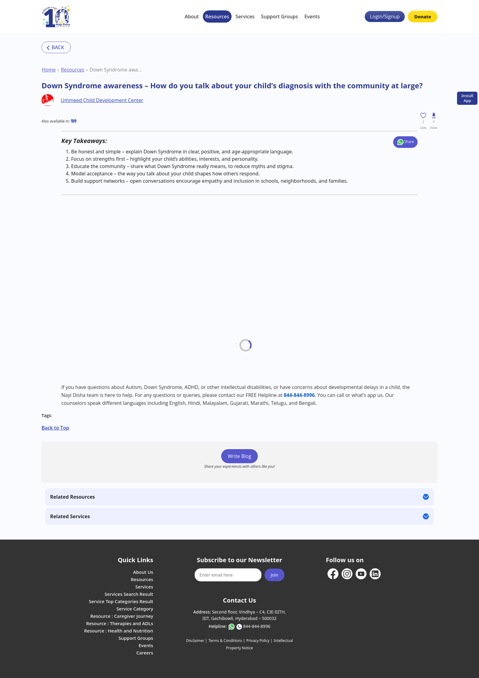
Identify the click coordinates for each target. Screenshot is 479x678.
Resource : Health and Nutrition (118, 631)
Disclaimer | (196, 640)
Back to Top (55, 427)
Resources (217, 16)
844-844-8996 (256, 626)
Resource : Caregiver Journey (121, 616)
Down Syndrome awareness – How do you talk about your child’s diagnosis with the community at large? (116, 69)
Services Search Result (128, 594)
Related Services (70, 516)
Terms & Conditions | (226, 640)
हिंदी (73, 121)
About (192, 16)
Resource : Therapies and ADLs (119, 623)
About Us (143, 572)
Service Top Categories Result (121, 601)
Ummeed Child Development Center (102, 100)
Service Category (134, 609)
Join (274, 575)
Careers (144, 653)
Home (49, 69)
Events (312, 16)
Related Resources (72, 496)
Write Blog (239, 456)
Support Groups (279, 16)
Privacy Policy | (259, 640)
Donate (422, 16)
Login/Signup (385, 16)
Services (245, 16)
